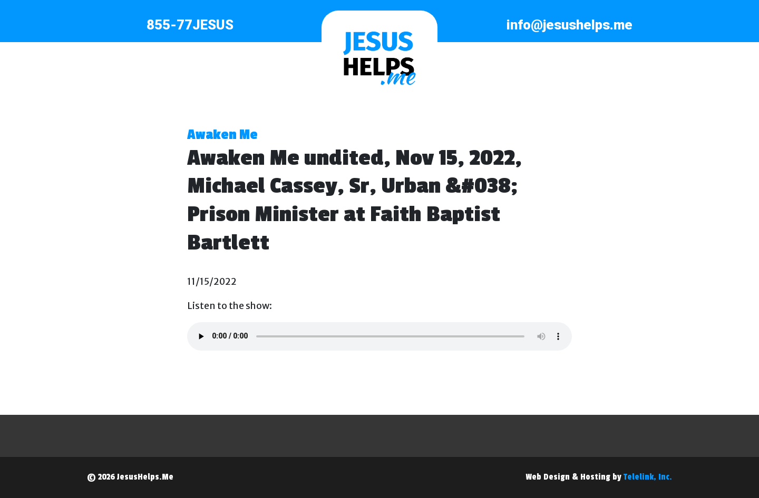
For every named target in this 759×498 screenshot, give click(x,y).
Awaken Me (222, 135)
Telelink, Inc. (648, 477)
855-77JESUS (190, 25)
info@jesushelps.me (569, 25)
